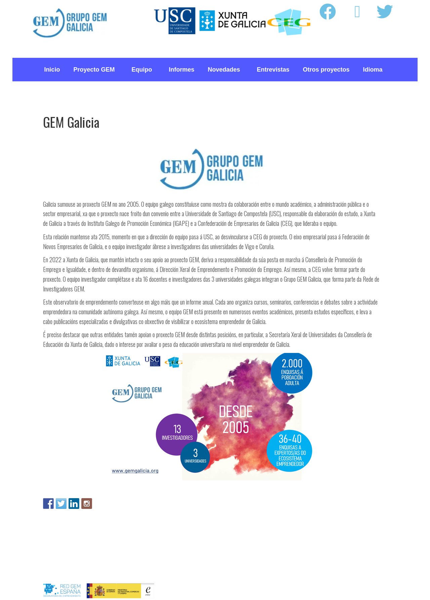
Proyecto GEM (95, 69)
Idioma (374, 69)
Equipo (143, 69)
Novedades (225, 69)
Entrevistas (273, 69)
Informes (181, 69)
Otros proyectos (326, 69)
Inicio (52, 69)
